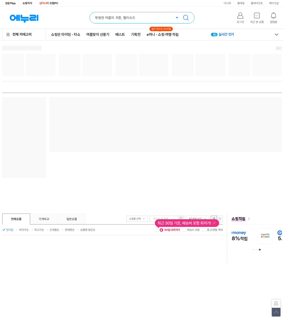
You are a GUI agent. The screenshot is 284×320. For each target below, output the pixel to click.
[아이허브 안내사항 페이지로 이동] (236, 236)
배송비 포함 (193, 229)
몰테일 (240, 3)
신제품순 (54, 229)
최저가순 (24, 229)
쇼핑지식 (27, 3)
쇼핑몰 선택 (137, 218)
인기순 (9, 229)
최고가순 (39, 229)
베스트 (120, 34)
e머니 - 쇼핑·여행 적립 (162, 34)
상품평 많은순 (87, 229)
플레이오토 (257, 3)
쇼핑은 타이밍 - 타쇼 (65, 34)
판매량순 (69, 229)
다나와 (227, 3)
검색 (186, 18)
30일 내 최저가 (170, 230)
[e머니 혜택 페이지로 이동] (257, 218)
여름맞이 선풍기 (97, 34)
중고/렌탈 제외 (215, 229)
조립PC (48, 3)
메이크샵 (274, 3)
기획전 (136, 34)
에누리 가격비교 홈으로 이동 (24, 17)
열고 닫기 (276, 34)
